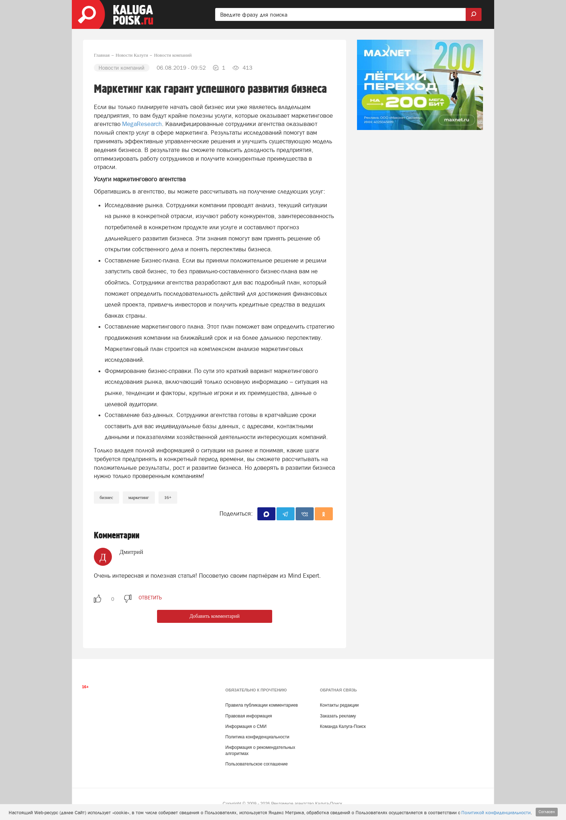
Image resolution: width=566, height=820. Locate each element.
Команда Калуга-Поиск (343, 726)
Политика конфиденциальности (257, 736)
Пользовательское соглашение (256, 764)
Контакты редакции (339, 705)
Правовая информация (248, 716)
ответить (150, 597)
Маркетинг (139, 497)
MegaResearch (142, 123)
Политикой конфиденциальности (496, 812)
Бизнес (106, 497)
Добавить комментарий (215, 616)
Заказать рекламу (338, 716)
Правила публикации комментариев (261, 705)
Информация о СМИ (245, 726)
